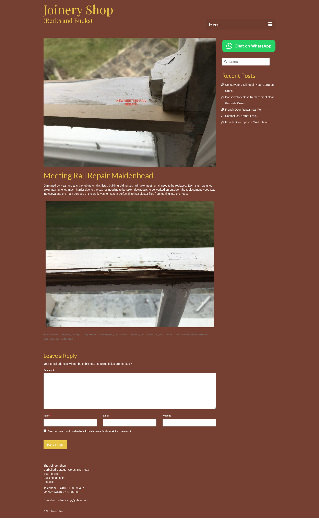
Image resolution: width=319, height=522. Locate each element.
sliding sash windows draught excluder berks (154, 334)
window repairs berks (200, 334)
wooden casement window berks (58, 339)
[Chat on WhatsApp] (249, 45)
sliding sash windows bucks (120, 334)
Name (47, 415)
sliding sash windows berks (95, 334)
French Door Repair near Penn (244, 109)
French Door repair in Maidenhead (247, 122)
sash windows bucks (55, 334)
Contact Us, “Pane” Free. (241, 116)
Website (167, 415)
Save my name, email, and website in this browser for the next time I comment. (90, 431)
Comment (49, 370)
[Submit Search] (225, 61)
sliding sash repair (73, 334)
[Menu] (240, 24)
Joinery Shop (78, 9)
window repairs (182, 334)
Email (106, 415)
